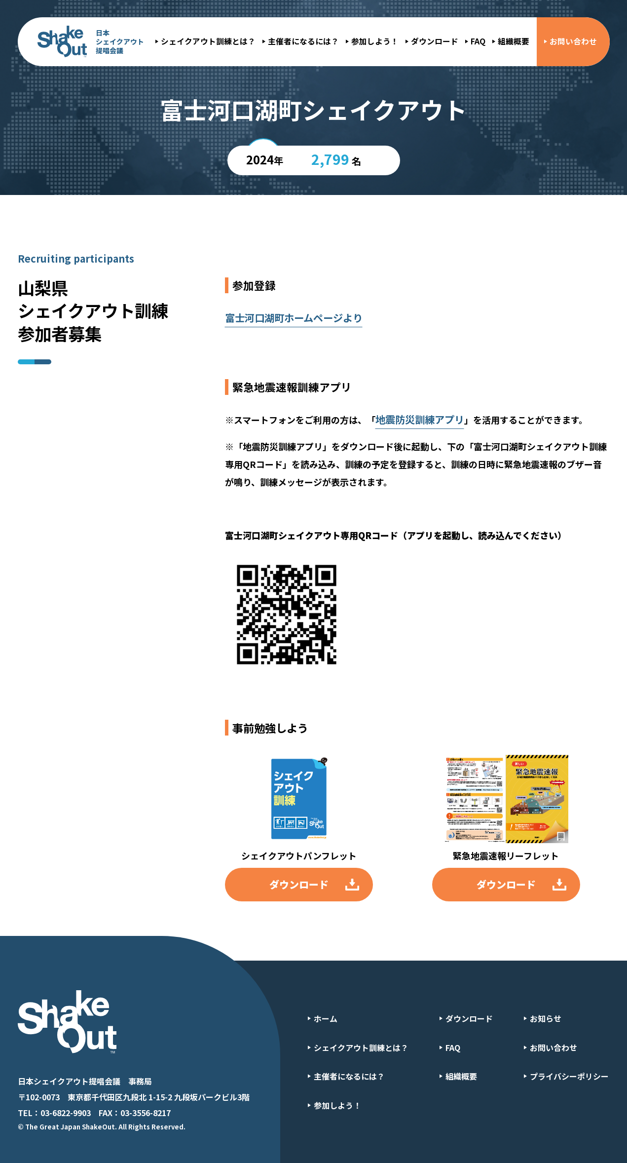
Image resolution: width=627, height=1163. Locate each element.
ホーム (325, 1018)
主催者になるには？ (303, 41)
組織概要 (513, 41)
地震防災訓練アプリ (419, 419)
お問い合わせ (573, 41)
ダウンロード (434, 41)
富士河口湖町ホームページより (294, 317)
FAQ (478, 41)
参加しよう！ (375, 41)
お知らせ (545, 1018)
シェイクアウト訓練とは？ (208, 41)
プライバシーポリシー (569, 1076)
